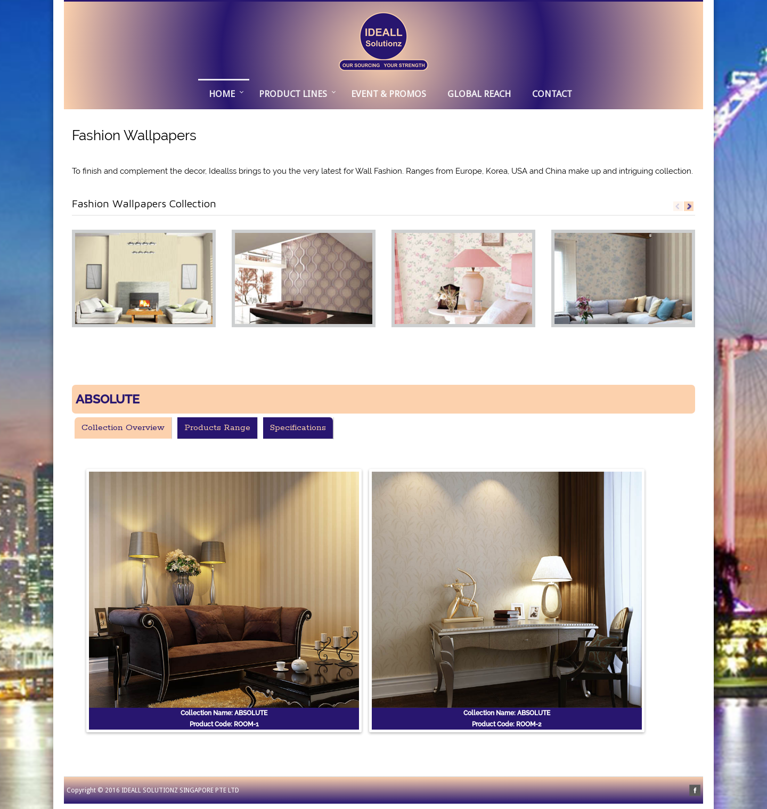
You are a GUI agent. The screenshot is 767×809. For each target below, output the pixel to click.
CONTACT (552, 93)
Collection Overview (123, 427)
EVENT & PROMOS (388, 93)
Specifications (298, 427)
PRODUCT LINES (293, 93)
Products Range (217, 427)
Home (222, 93)
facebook (694, 790)
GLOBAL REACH (479, 93)
